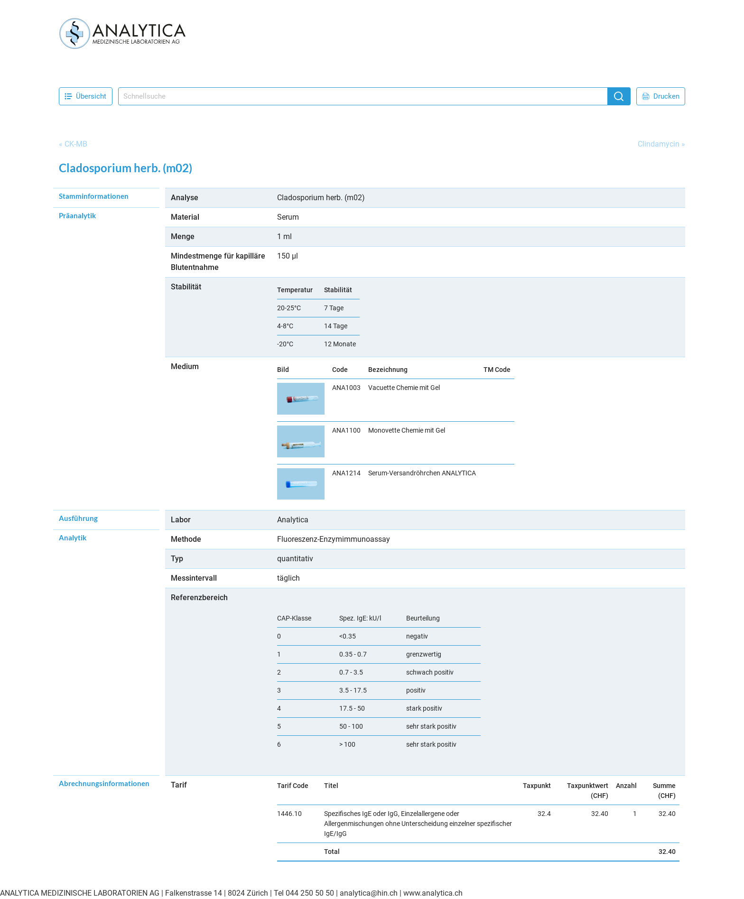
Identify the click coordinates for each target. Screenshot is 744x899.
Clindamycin (658, 143)
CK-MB (76, 143)
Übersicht (85, 96)
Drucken (660, 96)
